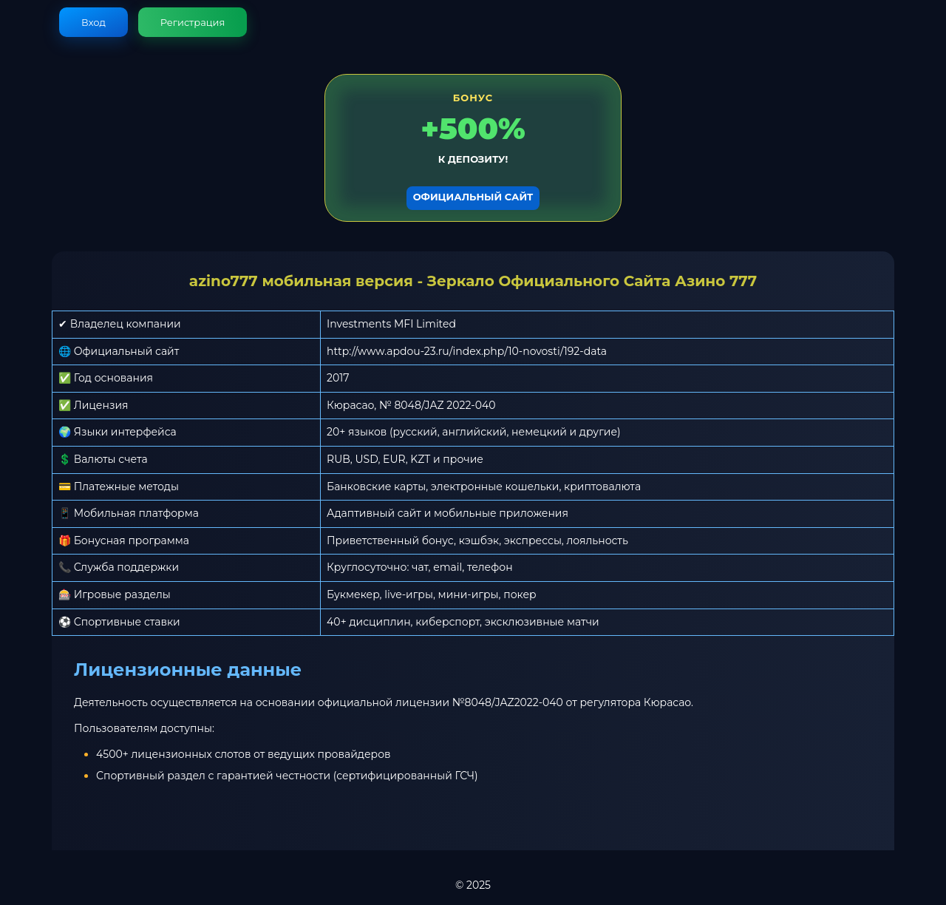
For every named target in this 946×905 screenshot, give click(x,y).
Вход (93, 22)
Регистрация (192, 22)
